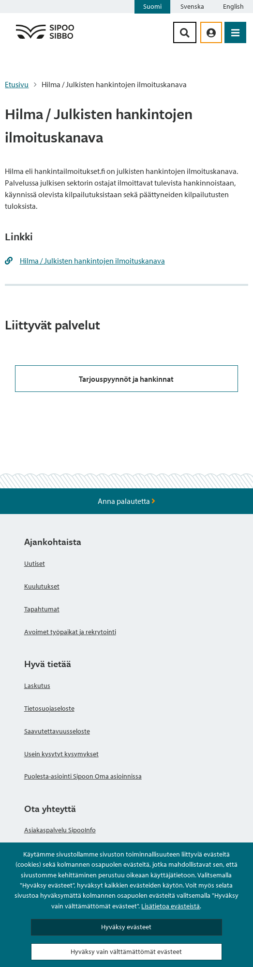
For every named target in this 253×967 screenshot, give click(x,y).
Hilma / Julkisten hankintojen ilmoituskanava (92, 260)
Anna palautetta (126, 501)
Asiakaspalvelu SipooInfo (60, 830)
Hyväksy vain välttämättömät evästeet (126, 951)
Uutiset (34, 563)
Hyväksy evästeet (126, 926)
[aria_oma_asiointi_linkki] (211, 32)
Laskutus (37, 685)
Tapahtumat (42, 609)
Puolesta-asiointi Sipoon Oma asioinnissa (83, 776)
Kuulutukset (42, 586)
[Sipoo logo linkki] (45, 38)
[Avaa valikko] (235, 32)
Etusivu (17, 84)
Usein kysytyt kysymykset (61, 753)
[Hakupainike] (184, 32)
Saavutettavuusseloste (57, 731)
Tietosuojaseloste (49, 708)
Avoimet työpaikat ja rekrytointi (70, 631)
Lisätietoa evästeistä (170, 906)
